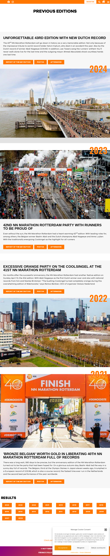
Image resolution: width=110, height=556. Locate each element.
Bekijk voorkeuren (98, 548)
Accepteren (63, 548)
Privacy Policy (45, 552)
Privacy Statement (85, 552)
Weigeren (80, 548)
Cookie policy (75, 552)
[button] (106, 530)
